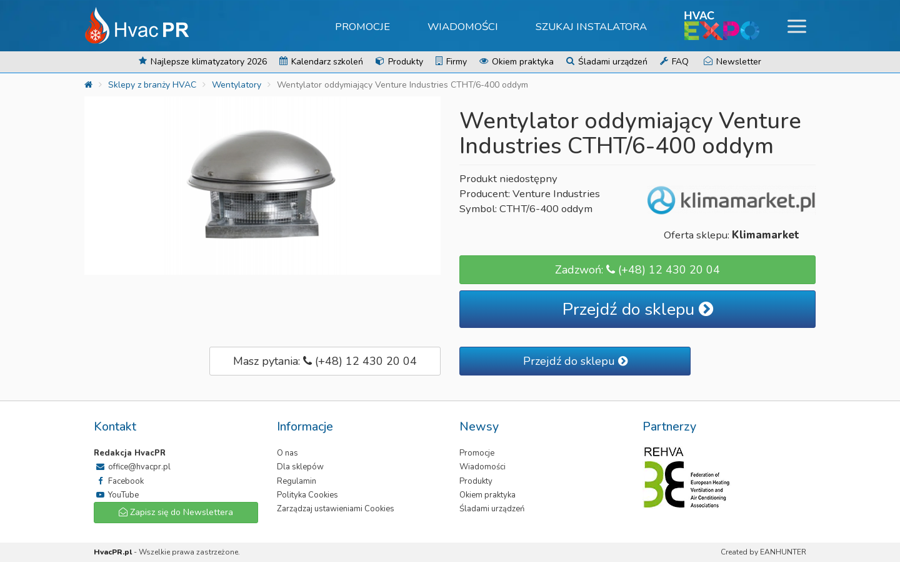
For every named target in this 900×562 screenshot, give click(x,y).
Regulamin (296, 481)
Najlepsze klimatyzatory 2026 (203, 62)
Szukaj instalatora (591, 26)
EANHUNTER (783, 552)
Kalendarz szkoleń (321, 62)
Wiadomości (463, 26)
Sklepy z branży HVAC (152, 85)
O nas (287, 453)
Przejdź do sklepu (637, 309)
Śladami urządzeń (607, 62)
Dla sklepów (300, 467)
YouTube (116, 495)
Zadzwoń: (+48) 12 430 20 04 (637, 269)
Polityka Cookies (307, 495)
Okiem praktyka (516, 62)
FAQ (674, 62)
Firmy (451, 62)
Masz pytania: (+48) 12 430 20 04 (325, 361)
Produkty (399, 62)
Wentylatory (236, 85)
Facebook (119, 481)
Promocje (362, 26)
